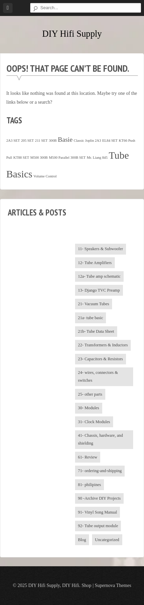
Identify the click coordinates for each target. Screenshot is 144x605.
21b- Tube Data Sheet (96, 331)
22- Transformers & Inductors (103, 345)
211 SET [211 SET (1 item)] (41, 140)
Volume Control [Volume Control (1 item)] (45, 176)
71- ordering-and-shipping (100, 470)
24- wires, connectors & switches (98, 376)
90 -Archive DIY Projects (99, 498)
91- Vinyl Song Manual (97, 512)
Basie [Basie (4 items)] (65, 139)
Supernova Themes (113, 585)
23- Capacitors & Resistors (100, 359)
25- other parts (90, 394)
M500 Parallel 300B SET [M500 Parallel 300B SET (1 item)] (67, 157)
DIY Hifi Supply (72, 34)
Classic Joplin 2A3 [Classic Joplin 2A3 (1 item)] (87, 140)
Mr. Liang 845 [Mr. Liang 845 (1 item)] (97, 157)
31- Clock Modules (94, 421)
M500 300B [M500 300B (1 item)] (39, 157)
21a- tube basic (90, 317)
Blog (82, 539)
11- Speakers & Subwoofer (100, 248)
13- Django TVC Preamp (99, 290)
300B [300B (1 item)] (53, 140)
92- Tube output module (98, 525)
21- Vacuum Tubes (93, 303)
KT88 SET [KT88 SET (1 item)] (21, 157)
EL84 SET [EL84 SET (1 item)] (110, 140)
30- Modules (88, 407)
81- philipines (89, 484)
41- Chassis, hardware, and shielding (100, 439)
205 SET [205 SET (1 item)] (27, 140)
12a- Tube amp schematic (99, 276)
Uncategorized (107, 539)
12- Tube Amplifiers (95, 262)
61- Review (87, 457)
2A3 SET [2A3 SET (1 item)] (13, 140)
